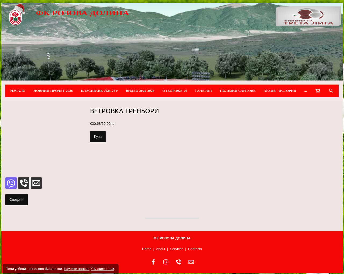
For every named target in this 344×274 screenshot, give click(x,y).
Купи (98, 136)
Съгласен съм (102, 269)
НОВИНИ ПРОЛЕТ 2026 (53, 91)
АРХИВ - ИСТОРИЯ (280, 91)
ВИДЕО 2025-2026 (140, 91)
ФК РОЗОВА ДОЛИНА (82, 13)
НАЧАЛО (17, 91)
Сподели (16, 200)
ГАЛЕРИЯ (203, 91)
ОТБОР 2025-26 (174, 91)
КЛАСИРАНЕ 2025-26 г (99, 91)
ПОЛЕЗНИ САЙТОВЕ (238, 91)
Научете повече (76, 269)
